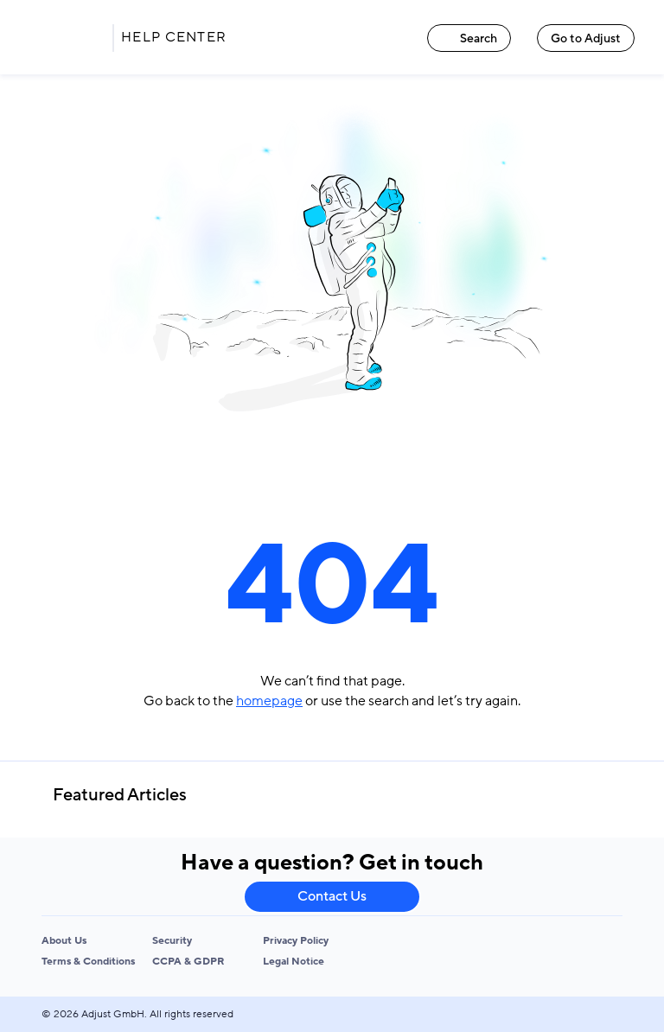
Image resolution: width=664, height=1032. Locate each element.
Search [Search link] (469, 38)
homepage (269, 700)
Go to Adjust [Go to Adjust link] (586, 38)
